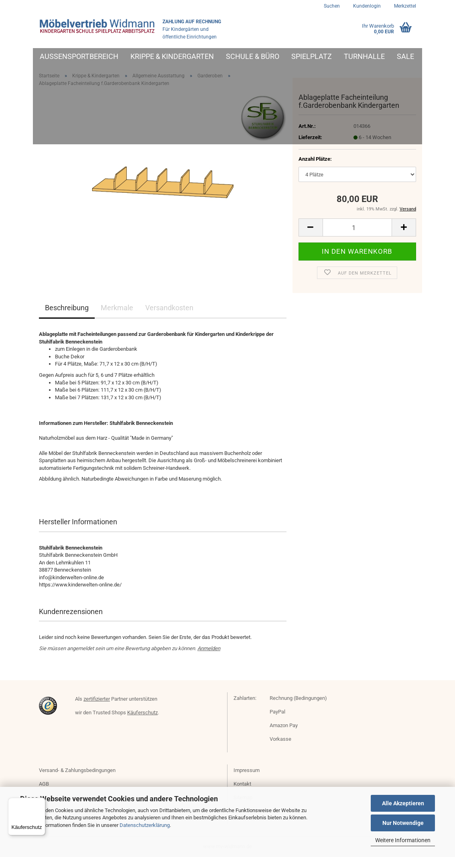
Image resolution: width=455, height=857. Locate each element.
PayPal (277, 712)
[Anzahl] (357, 227)
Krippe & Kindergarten (172, 56)
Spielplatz (311, 56)
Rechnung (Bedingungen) (298, 698)
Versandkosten (169, 307)
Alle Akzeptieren (403, 803)
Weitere (358, 56)
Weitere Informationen (403, 840)
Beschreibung (67, 307)
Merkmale (117, 307)
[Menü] (40, 802)
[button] (311, 227)
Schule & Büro (252, 56)
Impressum (247, 770)
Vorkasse (280, 739)
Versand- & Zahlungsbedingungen (77, 770)
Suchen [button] (332, 6)
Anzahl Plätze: (315, 159)
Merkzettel (404, 6)
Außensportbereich (79, 56)
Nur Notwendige (403, 823)
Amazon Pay (284, 725)
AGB (44, 784)
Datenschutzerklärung (145, 825)
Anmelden (208, 648)
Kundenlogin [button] (366, 6)
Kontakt (242, 784)
